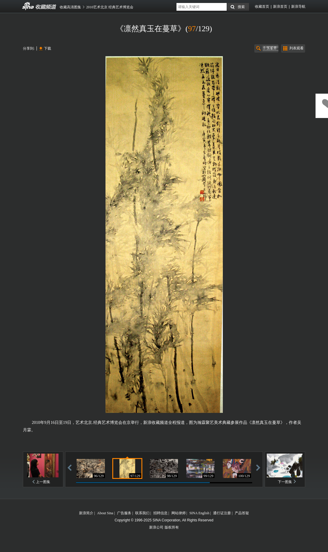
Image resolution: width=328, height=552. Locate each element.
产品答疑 (242, 513)
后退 (69, 467)
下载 (47, 48)
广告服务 (124, 513)
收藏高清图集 (70, 7)
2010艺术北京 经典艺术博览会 (109, 7)
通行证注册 (222, 513)
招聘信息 (160, 513)
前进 (258, 467)
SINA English (199, 513)
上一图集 (43, 482)
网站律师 (178, 513)
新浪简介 (86, 513)
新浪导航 (298, 6)
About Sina (105, 513)
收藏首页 (262, 6)
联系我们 (142, 513)
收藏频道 (28, 6)
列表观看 (296, 48)
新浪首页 (280, 6)
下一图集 (285, 482)
